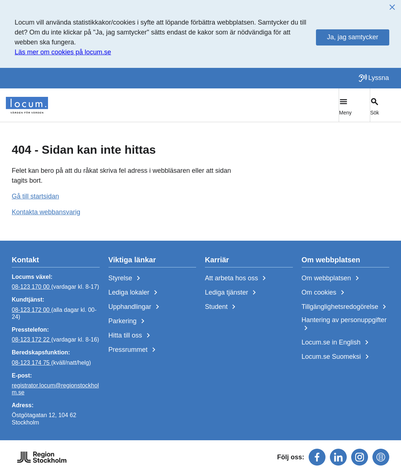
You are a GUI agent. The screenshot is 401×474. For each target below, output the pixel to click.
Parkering (127, 321)
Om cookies (324, 292)
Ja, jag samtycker (352, 37)
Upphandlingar (135, 307)
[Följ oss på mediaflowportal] (380, 457)
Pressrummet (133, 350)
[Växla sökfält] (385, 105)
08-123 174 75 (31, 362)
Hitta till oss (130, 335)
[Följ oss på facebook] (317, 457)
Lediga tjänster (232, 292)
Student (221, 307)
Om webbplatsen (332, 278)
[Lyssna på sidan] (373, 78)
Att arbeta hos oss (237, 278)
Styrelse (125, 278)
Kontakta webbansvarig (46, 212)
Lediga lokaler (134, 292)
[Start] (27, 105)
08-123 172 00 (31, 309)
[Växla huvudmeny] (354, 105)
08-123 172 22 (31, 339)
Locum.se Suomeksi (337, 357)
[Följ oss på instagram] (359, 457)
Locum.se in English (336, 342)
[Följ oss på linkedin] (338, 457)
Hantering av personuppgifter (344, 324)
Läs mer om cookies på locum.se (63, 52)
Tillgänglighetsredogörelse (345, 307)
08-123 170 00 (31, 287)
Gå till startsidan (35, 196)
